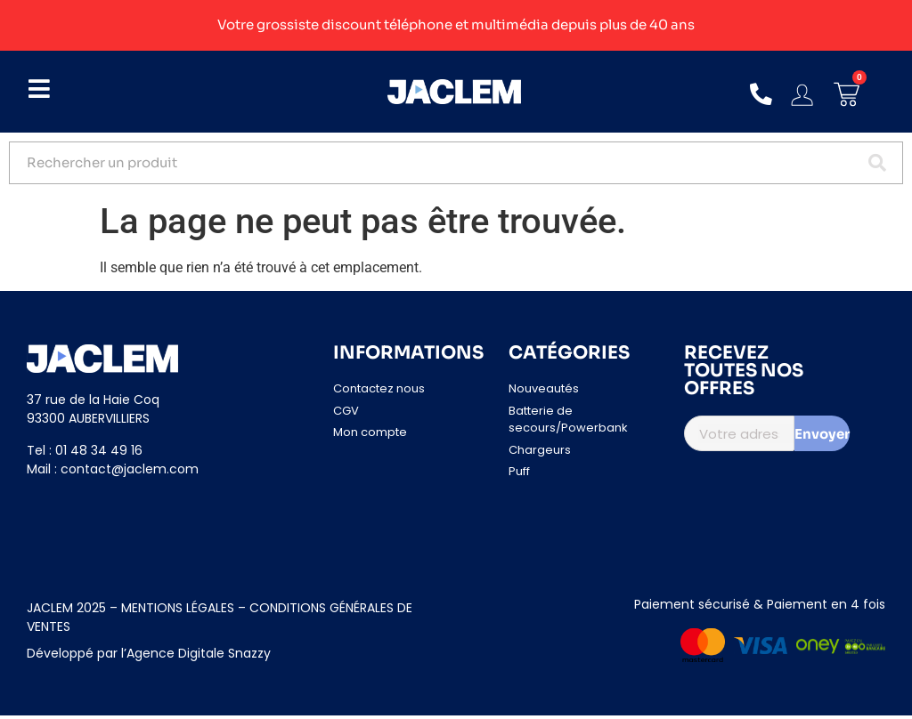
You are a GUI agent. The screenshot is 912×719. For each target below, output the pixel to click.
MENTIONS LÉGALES (176, 611)
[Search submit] (875, 164)
